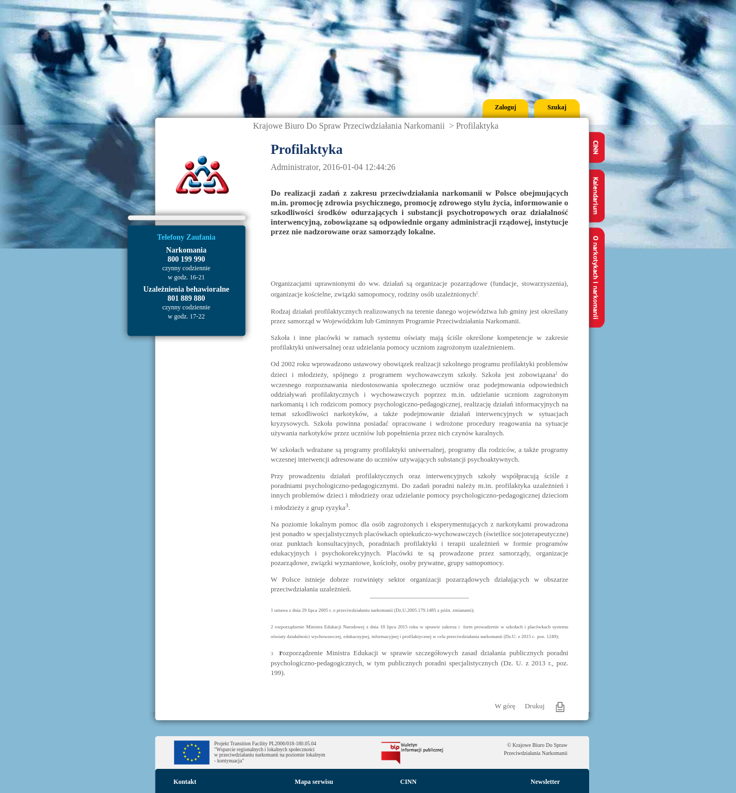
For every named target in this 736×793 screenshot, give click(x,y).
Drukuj (535, 706)
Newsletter (545, 781)
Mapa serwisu (314, 781)
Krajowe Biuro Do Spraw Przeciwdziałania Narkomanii (349, 125)
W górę (505, 706)
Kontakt (185, 781)
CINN (408, 781)
